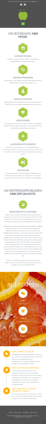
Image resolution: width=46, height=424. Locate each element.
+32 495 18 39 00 (14, 1)
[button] (23, 23)
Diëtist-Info (33, 412)
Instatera (26, 412)
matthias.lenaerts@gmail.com (30, 1)
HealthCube (17, 412)
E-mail (10, 412)
